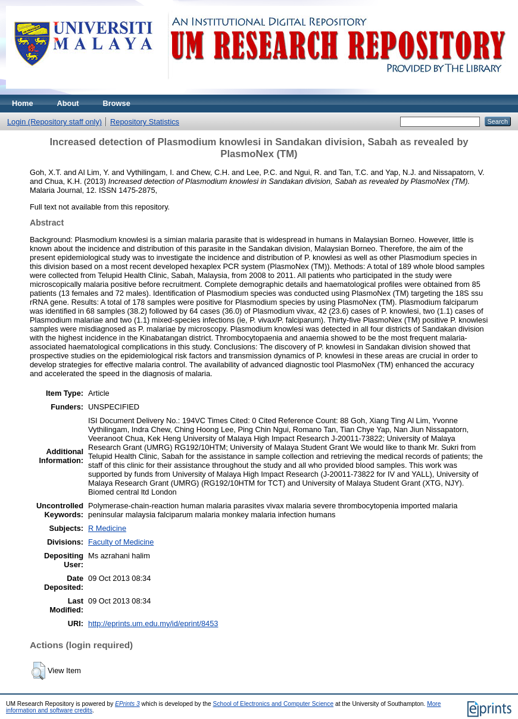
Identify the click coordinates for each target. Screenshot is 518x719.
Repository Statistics (144, 121)
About (68, 103)
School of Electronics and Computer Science (273, 704)
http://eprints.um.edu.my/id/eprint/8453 (153, 623)
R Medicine (107, 528)
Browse (116, 103)
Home (22, 103)
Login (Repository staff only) (54, 121)
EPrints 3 (127, 704)
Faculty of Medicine (121, 541)
